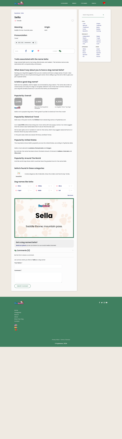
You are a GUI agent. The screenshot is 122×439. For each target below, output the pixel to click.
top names (84, 3)
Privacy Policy (55, 432)
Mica (60, 278)
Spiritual (85, 25)
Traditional (85, 27)
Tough (98, 38)
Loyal (97, 43)
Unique (98, 23)
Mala (39, 283)
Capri (19, 283)
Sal (60, 283)
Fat (83, 56)
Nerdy (98, 27)
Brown (84, 53)
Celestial (98, 25)
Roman (98, 51)
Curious (98, 40)
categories (64, 3)
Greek (98, 49)
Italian (98, 54)
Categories (17, 405)
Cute (84, 23)
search (94, 3)
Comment (18, 362)
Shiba (40, 278)
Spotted (85, 54)
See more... (71, 287)
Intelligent (85, 40)
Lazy (84, 43)
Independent (86, 36)
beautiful (19, 266)
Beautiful (85, 31)
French (98, 56)
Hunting (98, 31)
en (16, 417)
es (16, 419)
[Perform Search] (103, 14)
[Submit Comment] (22, 378)
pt (16, 421)
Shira (19, 278)
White (84, 49)
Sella (22, 13)
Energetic (85, 42)
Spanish (98, 53)
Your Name (18, 355)
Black (84, 51)
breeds (74, 3)
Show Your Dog (18, 411)
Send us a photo (21, 337)
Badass (98, 29)
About (16, 409)
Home (16, 402)
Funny (84, 29)
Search (16, 407)
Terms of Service (65, 432)
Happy (98, 36)
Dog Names (17, 13)
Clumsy (98, 42)
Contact (16, 413)
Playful (84, 38)
